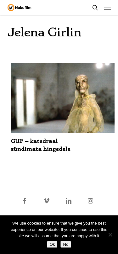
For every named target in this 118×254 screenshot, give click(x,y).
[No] (110, 235)
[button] (107, 7)
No (65, 244)
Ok (52, 244)
